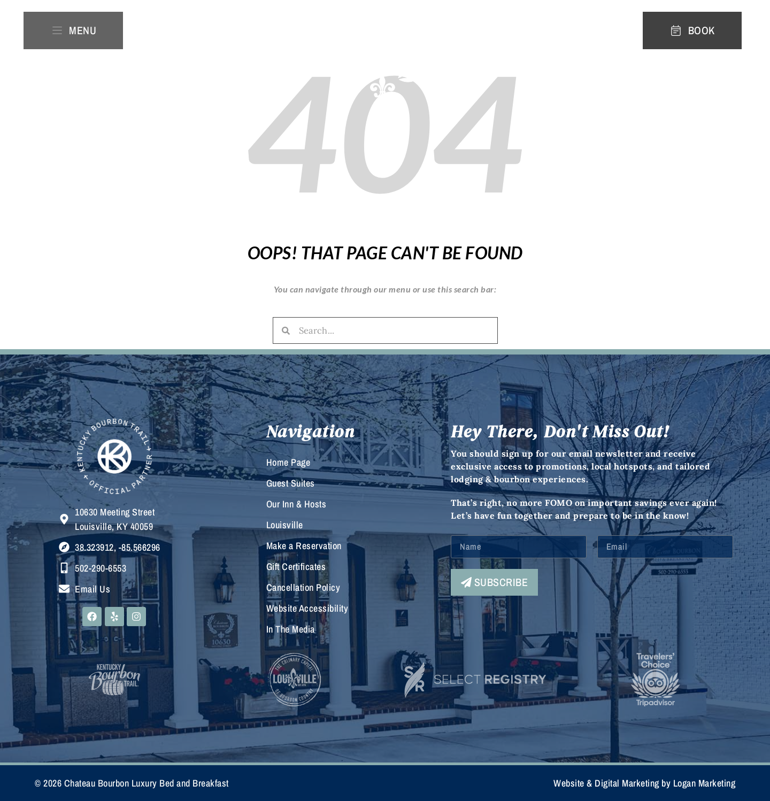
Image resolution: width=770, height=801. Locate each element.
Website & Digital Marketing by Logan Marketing (644, 783)
